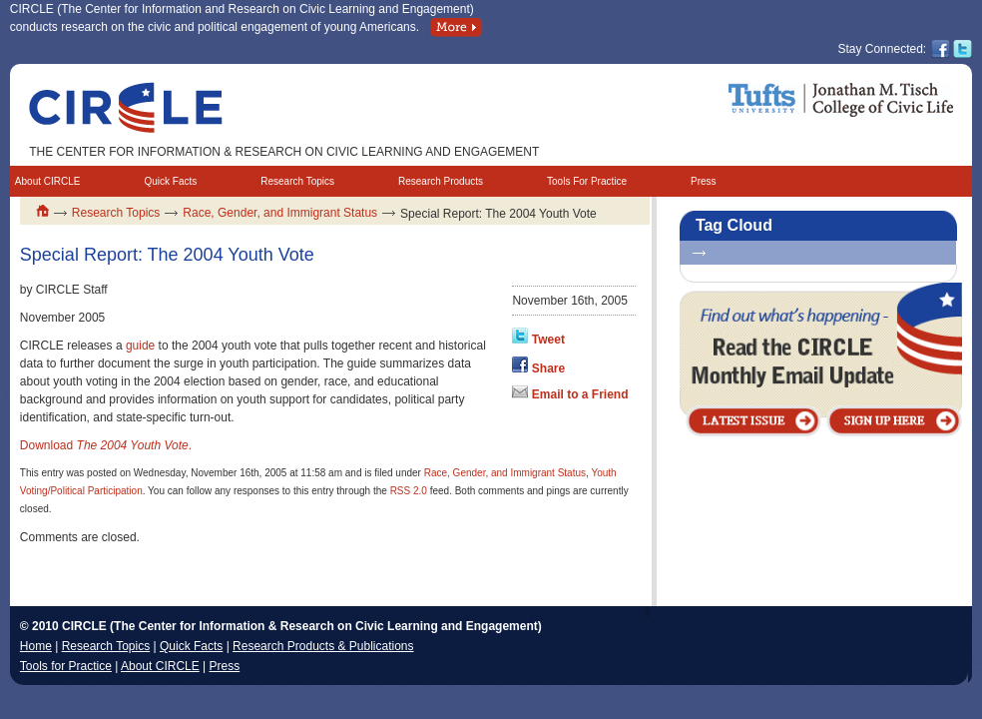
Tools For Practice (587, 181)
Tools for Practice (66, 666)
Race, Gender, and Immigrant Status (280, 213)
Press (704, 181)
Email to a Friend (580, 394)
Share (548, 368)
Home (36, 646)
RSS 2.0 (408, 490)
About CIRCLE (48, 181)
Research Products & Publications (323, 646)
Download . (106, 445)
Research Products (440, 181)
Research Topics (297, 181)
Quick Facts (170, 181)
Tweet (548, 340)
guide (140, 346)
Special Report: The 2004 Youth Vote (167, 255)
